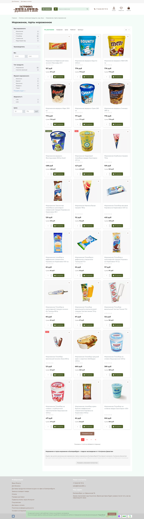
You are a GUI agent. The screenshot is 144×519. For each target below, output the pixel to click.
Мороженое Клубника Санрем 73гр (116, 157)
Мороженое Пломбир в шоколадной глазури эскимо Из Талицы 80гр (57, 309)
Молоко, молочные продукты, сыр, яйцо (31, 18)
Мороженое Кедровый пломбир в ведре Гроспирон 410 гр (86, 158)
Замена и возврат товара (20, 491)
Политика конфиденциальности (23, 508)
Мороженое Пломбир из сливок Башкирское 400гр (114, 358)
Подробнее (101, 515)
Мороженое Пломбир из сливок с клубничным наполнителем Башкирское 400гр (56, 410)
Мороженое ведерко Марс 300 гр (58, 109)
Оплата (14, 494)
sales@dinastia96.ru (79, 486)
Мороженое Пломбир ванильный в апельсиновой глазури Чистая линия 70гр (86, 309)
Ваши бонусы (16, 483)
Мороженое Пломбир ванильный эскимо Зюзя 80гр (57, 358)
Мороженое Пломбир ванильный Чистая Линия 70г (115, 308)
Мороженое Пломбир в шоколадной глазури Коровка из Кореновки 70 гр (115, 259)
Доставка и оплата (26, 1)
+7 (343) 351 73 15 (100, 9)
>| (95, 439)
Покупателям (16, 502)
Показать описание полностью (87, 462)
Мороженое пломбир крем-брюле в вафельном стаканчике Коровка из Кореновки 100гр (86, 410)
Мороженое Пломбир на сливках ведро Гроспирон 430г (116, 407)
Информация (17, 480)
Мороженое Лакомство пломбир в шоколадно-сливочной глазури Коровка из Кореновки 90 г (58, 209)
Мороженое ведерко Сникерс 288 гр (116, 109)
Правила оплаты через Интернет (23, 500)
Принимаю (112, 514)
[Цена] (18, 111)
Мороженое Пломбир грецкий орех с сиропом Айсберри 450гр (87, 359)
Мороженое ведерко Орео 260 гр (87, 109)
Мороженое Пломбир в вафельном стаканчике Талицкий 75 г (84, 259)
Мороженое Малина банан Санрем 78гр (85, 207)
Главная (14, 18)
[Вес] (19, 56)
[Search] (73, 9)
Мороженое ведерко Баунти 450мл (86, 62)
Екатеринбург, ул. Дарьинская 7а (84, 493)
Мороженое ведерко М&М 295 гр (116, 62)
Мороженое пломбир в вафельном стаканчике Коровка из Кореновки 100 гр (57, 259)
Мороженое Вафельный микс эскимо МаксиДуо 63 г (57, 62)
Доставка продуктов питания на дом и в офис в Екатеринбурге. (33, 488)
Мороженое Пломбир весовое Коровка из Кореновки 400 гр (116, 207)
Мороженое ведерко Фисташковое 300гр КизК (56, 157)
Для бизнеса (15, 1)
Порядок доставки (18, 497)
